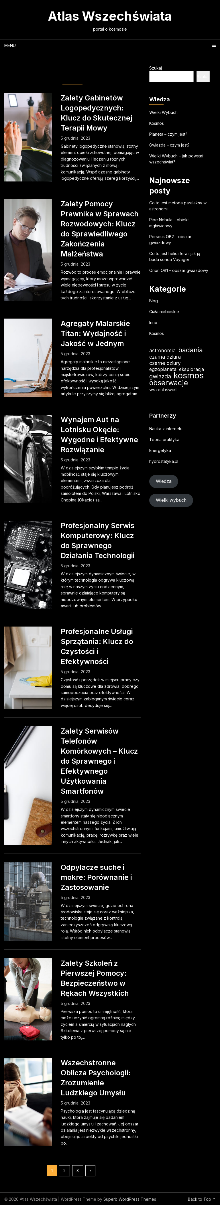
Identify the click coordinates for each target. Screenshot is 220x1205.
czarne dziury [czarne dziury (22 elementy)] (165, 363)
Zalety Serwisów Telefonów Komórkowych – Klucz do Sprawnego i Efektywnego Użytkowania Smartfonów (99, 761)
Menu (10, 45)
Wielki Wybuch (163, 112)
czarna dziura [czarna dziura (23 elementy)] (165, 357)
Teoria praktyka (164, 439)
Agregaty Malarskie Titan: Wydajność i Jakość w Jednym (95, 333)
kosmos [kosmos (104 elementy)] (189, 375)
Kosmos (156, 123)
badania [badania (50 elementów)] (190, 350)
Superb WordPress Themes (129, 1199)
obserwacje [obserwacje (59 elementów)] (168, 383)
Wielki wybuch (171, 500)
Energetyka (160, 450)
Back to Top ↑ (202, 1199)
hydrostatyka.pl (163, 461)
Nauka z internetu (165, 428)
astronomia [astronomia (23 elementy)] (162, 350)
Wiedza (164, 481)
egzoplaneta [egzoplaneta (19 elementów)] (162, 369)
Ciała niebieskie (164, 311)
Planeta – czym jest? (168, 134)
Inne (153, 322)
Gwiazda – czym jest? (169, 145)
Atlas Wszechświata (110, 16)
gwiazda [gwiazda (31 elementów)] (160, 376)
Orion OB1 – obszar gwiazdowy (178, 270)
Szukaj (155, 68)
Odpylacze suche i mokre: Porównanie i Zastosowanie (96, 877)
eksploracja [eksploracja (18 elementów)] (191, 369)
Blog (153, 300)
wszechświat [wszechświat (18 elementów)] (163, 389)
